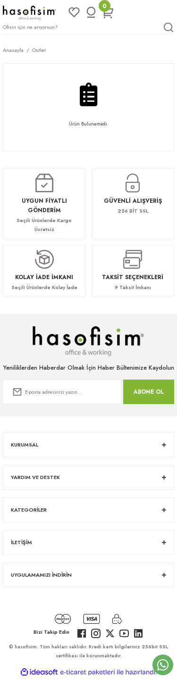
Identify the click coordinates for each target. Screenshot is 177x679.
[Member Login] (91, 13)
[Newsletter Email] (62, 392)
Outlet (39, 50)
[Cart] (108, 13)
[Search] (88, 27)
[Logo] (29, 12)
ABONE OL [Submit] (149, 392)
